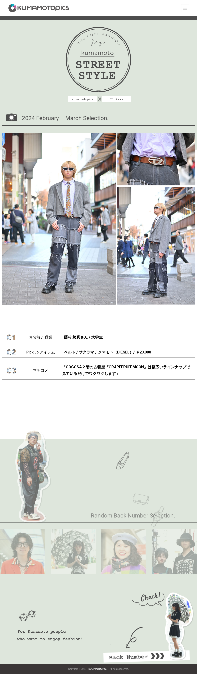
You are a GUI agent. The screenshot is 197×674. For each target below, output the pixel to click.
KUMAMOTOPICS (97, 669)
